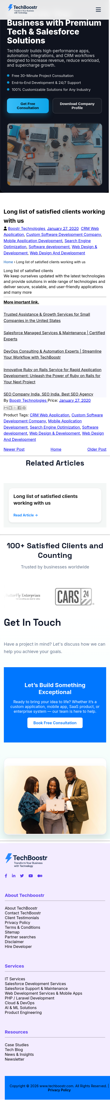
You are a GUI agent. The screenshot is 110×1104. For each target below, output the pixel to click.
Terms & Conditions (22, 927)
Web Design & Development (54, 433)
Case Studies (17, 1044)
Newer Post (14, 449)
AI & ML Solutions (21, 1007)
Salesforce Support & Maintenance (36, 988)
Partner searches (20, 937)
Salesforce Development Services (35, 983)
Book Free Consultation (55, 722)
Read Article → (25, 515)
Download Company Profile (77, 106)
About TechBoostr (21, 908)
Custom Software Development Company (63, 234)
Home (56, 449)
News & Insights (19, 1054)
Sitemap (12, 932)
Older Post (96, 449)
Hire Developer (18, 946)
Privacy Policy (17, 922)
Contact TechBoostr (23, 913)
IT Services (15, 978)
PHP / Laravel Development (29, 998)
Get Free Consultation (28, 106)
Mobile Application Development (33, 240)
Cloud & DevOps (20, 1002)
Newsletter (14, 1059)
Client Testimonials (22, 917)
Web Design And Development (57, 253)
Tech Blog (14, 1049)
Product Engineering (23, 1012)
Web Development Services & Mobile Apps (43, 993)
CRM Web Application (49, 415)
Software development (49, 246)
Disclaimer (14, 941)
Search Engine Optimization (55, 427)
